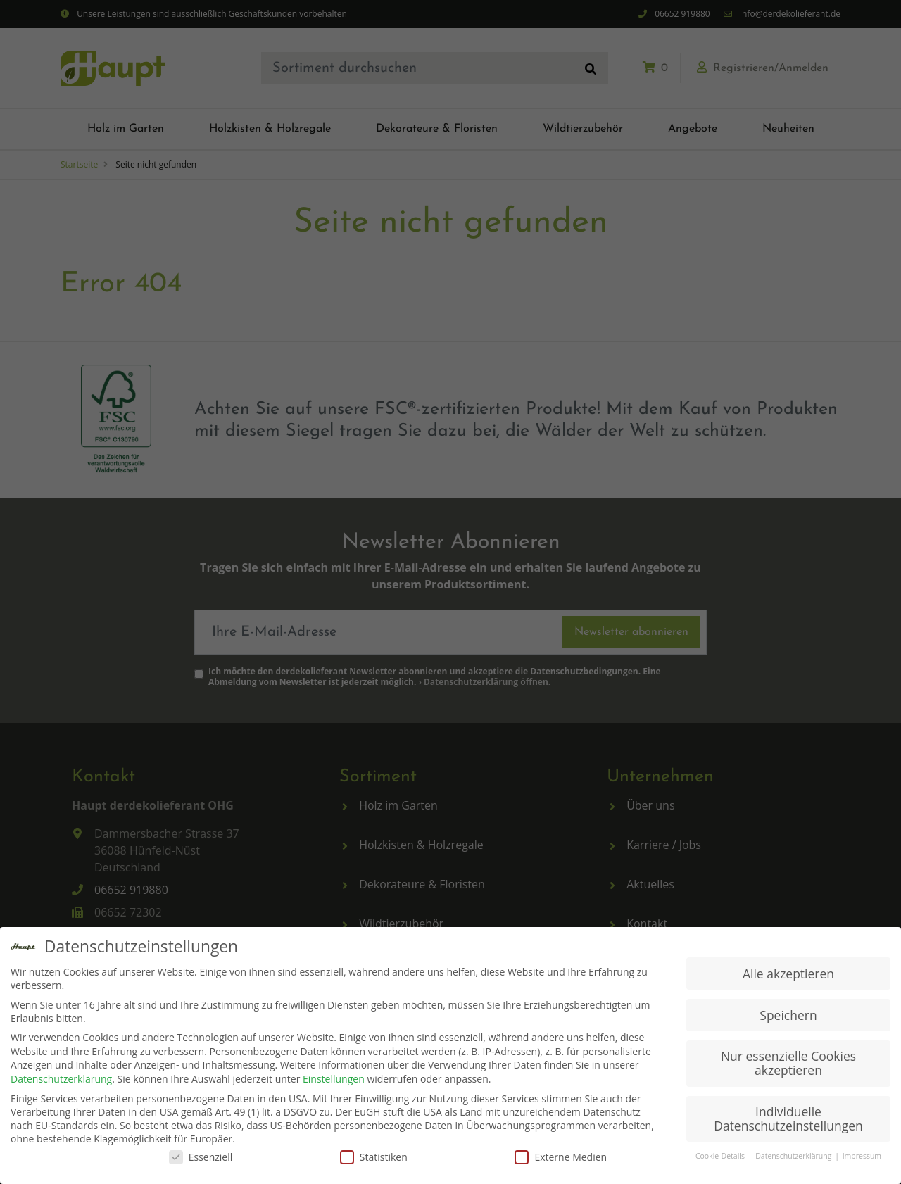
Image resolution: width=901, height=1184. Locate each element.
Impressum (862, 1156)
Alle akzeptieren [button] (788, 973)
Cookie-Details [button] (721, 1156)
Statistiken (374, 1157)
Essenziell (201, 1157)
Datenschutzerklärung (61, 1078)
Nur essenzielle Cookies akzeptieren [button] (788, 1063)
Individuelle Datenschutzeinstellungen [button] (788, 1119)
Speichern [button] (788, 1015)
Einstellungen (334, 1078)
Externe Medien (561, 1157)
